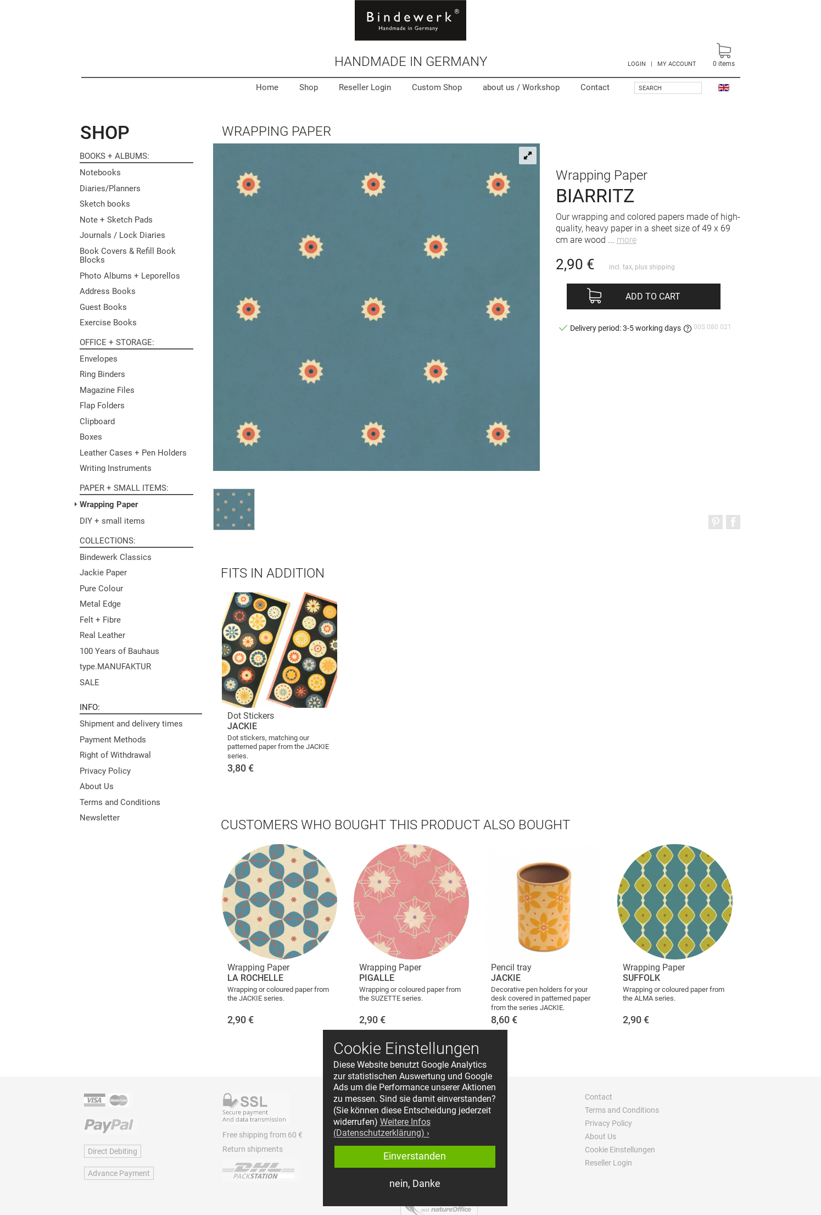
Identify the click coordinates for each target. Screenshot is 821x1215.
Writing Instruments (116, 468)
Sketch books (105, 204)
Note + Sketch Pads (116, 220)
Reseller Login (365, 87)
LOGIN (637, 64)
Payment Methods (113, 740)
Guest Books (103, 307)
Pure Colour (101, 588)
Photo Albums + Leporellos (130, 276)
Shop (308, 87)
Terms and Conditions (120, 802)
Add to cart (652, 296)
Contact (595, 87)
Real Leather (102, 635)
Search (650, 88)
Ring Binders (102, 374)
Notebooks (100, 172)
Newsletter (100, 818)
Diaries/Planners (110, 188)
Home (267, 87)
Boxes (91, 437)
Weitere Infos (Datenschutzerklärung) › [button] (382, 1128)
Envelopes (99, 359)
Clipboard (97, 421)
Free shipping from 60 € (262, 1134)
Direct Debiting (112, 1151)
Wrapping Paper (109, 504)
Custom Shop (437, 87)
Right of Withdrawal (115, 755)
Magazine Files (107, 390)
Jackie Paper (103, 573)
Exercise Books (108, 323)
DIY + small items (112, 521)
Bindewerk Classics (116, 557)
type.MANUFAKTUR (115, 667)
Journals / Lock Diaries (122, 235)
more (626, 240)
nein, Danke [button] (414, 1183)
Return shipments (252, 1149)
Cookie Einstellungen (620, 1149)
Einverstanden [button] (414, 1156)
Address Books (108, 291)
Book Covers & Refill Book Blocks (128, 255)
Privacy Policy (105, 771)
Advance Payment (119, 1173)
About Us (97, 786)
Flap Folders (102, 405)
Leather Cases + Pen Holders (133, 453)
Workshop (521, 87)
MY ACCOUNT (676, 64)
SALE (89, 682)
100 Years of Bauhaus (119, 651)
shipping (662, 267)
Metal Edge (100, 604)
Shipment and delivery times (131, 724)
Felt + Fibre (100, 620)
